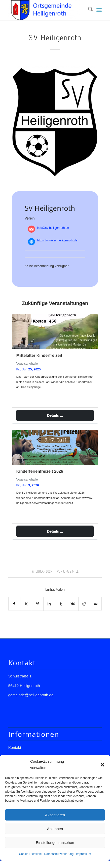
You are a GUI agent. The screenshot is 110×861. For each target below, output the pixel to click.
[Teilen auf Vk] (72, 604)
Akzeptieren (55, 815)
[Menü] (99, 10)
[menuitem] (88, 10)
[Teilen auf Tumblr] (60, 604)
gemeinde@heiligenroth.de (31, 695)
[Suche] (88, 10)
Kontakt (14, 748)
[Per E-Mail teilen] (95, 604)
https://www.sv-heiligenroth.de (57, 240)
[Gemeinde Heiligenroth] (45, 10)
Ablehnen (55, 829)
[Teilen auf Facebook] (14, 604)
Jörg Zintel (70, 572)
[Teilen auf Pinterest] (37, 604)
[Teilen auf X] (26, 604)
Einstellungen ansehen (55, 842)
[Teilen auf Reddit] (84, 604)
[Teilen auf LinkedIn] (49, 604)
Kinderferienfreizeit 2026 (39, 471)
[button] (102, 764)
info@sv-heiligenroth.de (53, 228)
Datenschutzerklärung (59, 854)
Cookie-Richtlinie (30, 854)
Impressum (83, 854)
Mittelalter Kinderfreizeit (39, 355)
